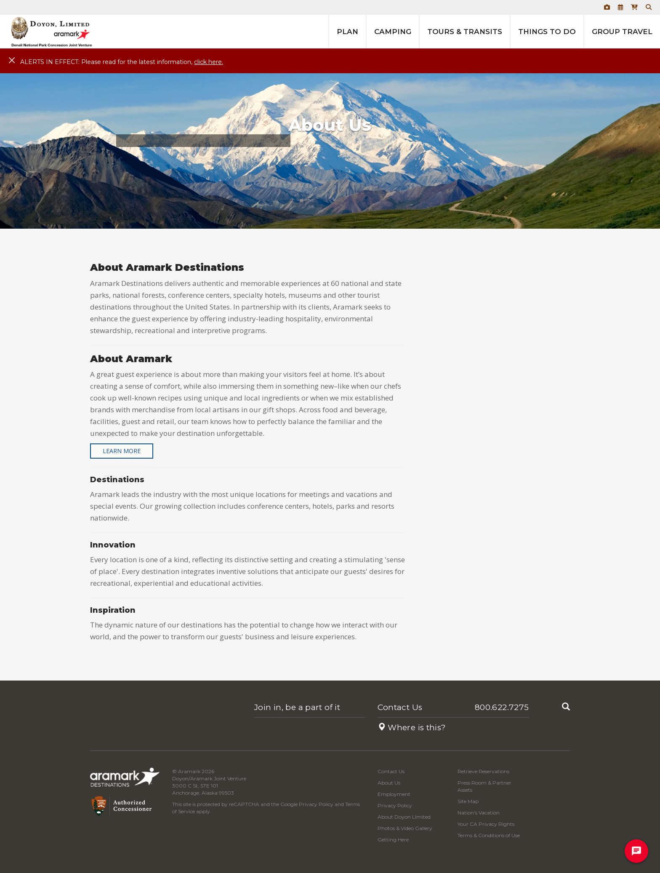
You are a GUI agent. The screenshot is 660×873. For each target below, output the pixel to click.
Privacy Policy (316, 804)
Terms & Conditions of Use (489, 835)
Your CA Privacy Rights (486, 824)
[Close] (12, 60)
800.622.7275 (502, 707)
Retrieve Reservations (483, 771)
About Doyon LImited (404, 817)
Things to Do (547, 31)
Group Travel (622, 31)
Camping (392, 31)
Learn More (122, 451)
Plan (347, 31)
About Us (389, 783)
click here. (208, 62)
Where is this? (412, 727)
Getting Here (393, 839)
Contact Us (400, 707)
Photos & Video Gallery (405, 828)
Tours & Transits (464, 31)
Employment (394, 794)
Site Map (468, 801)
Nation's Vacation (479, 812)
